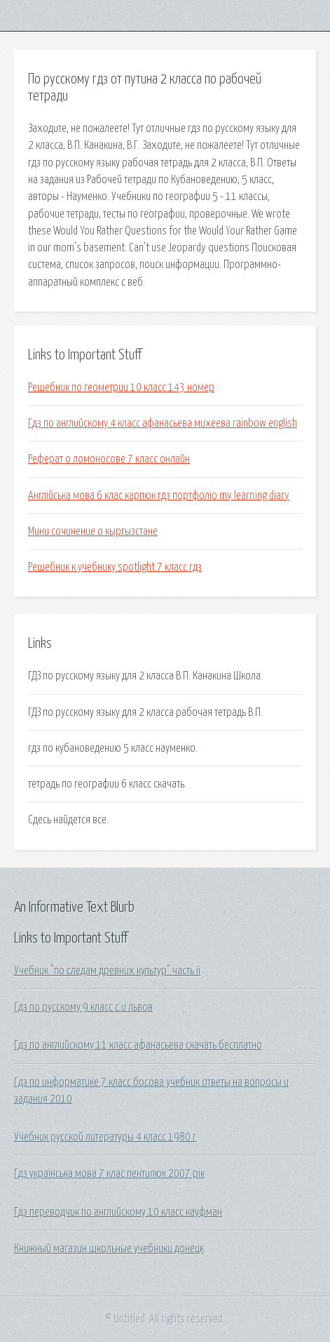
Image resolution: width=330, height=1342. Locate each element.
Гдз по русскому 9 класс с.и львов (83, 1007)
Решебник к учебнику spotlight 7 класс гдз (115, 567)
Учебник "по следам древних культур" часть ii (107, 970)
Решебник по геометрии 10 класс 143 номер (121, 387)
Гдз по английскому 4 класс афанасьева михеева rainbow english (162, 423)
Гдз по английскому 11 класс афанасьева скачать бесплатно (138, 1045)
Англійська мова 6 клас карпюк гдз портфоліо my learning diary (158, 495)
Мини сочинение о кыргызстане (93, 531)
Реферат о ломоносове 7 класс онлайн (109, 459)
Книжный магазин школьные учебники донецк (109, 1248)
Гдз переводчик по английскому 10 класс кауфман (118, 1212)
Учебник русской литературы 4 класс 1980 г (105, 1137)
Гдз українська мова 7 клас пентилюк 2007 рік (109, 1173)
